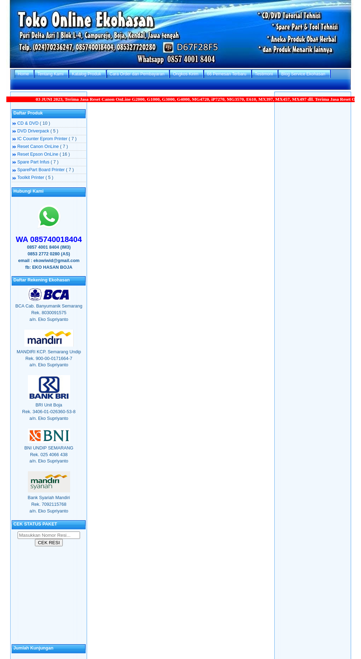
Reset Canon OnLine (38, 146)
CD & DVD (28, 123)
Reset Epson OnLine (38, 154)
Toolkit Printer (31, 177)
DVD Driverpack (33, 131)
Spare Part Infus (34, 162)
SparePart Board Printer (41, 169)
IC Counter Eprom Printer (43, 138)
